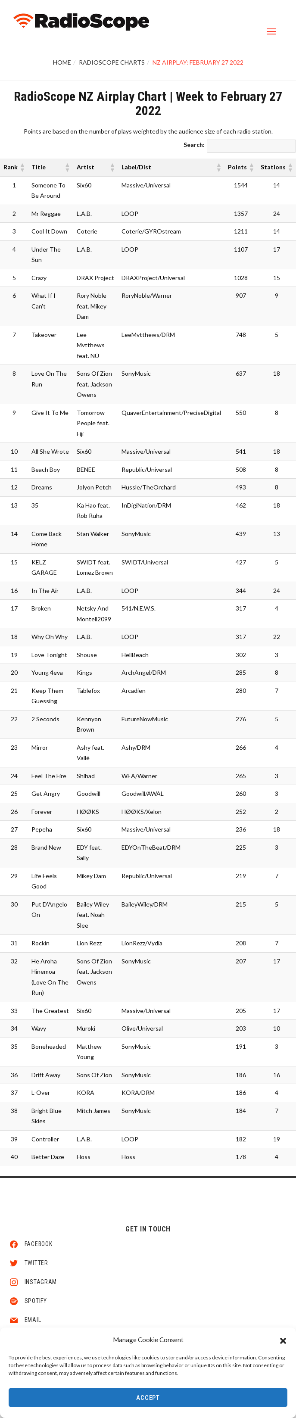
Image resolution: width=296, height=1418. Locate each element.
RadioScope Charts (112, 62)
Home (62, 62)
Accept (147, 1398)
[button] (283, 1340)
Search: (194, 144)
